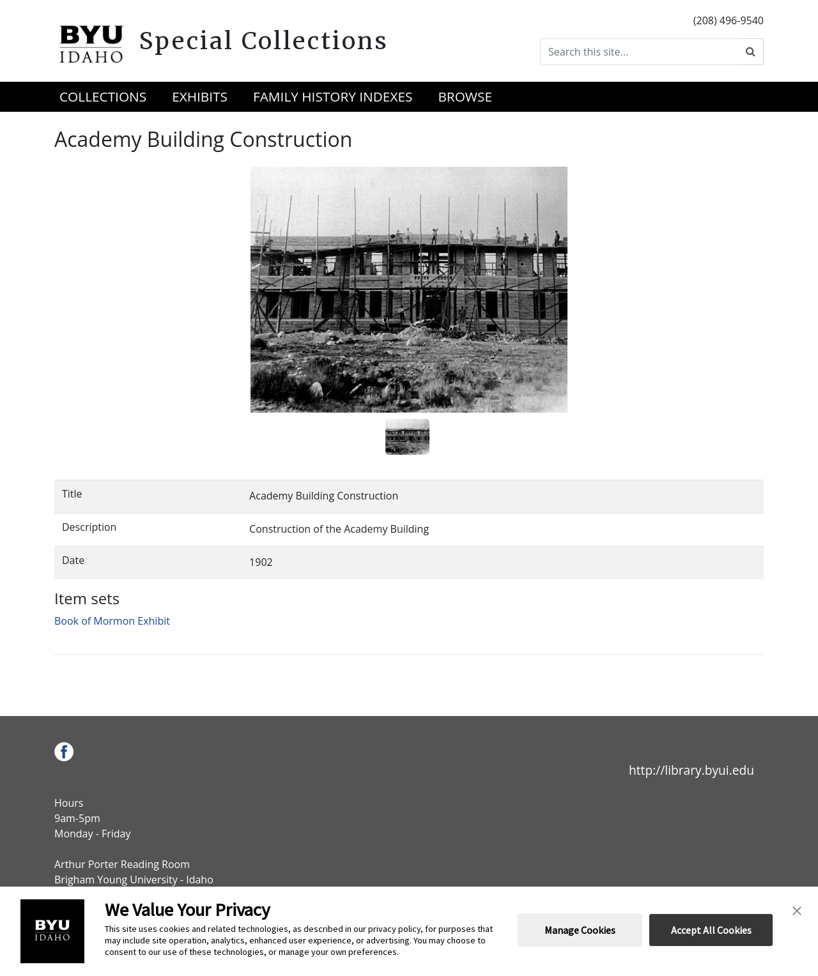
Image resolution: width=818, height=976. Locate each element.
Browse (465, 96)
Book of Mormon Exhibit (112, 621)
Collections (102, 96)
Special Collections (264, 41)
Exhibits (200, 96)
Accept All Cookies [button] (711, 930)
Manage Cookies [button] (579, 930)
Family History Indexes (332, 96)
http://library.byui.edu (691, 770)
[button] (797, 909)
